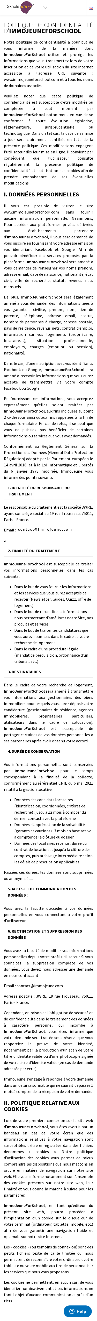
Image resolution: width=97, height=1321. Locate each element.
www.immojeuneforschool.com (31, 79)
